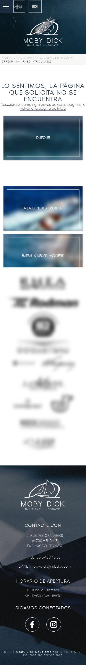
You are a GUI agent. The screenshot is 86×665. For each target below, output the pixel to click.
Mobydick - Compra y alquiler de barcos (36, 57)
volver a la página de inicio (43, 108)
